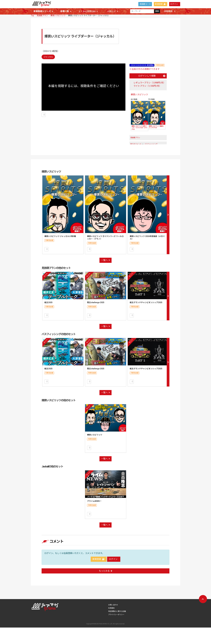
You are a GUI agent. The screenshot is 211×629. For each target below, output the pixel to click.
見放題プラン (42, 17)
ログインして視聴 (151, 77)
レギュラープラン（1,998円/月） (149, 84)
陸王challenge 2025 (95, 304)
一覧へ (105, 261)
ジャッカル (48, 58)
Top (32, 17)
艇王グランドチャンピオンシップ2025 (146, 304)
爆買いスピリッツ (58, 17)
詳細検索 (169, 11)
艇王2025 (48, 304)
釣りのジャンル (136, 146)
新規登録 (160, 4)
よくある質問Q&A (88, 11)
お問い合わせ (113, 606)
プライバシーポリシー (116, 616)
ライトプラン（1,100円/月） (147, 87)
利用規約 (111, 610)
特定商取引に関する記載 (117, 613)
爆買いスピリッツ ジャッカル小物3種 (60, 238)
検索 (157, 11)
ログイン (174, 4)
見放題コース (145, 4)
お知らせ (112, 11)
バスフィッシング (151, 146)
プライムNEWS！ (94, 503)
